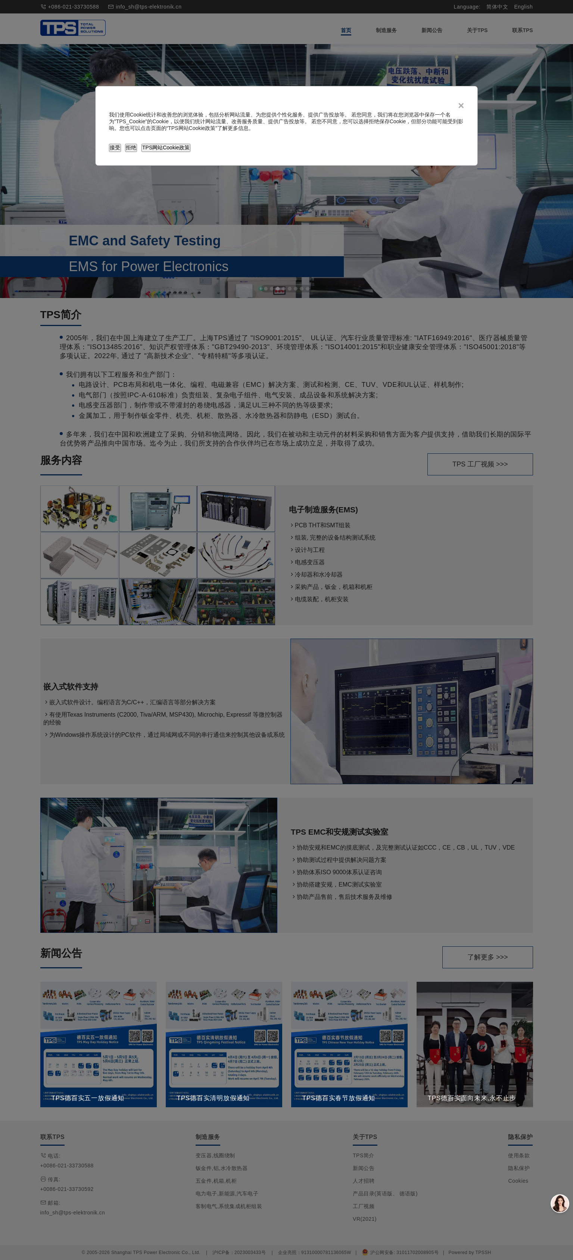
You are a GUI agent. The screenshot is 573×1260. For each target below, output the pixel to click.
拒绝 (131, 147)
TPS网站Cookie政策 (166, 147)
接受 (115, 147)
